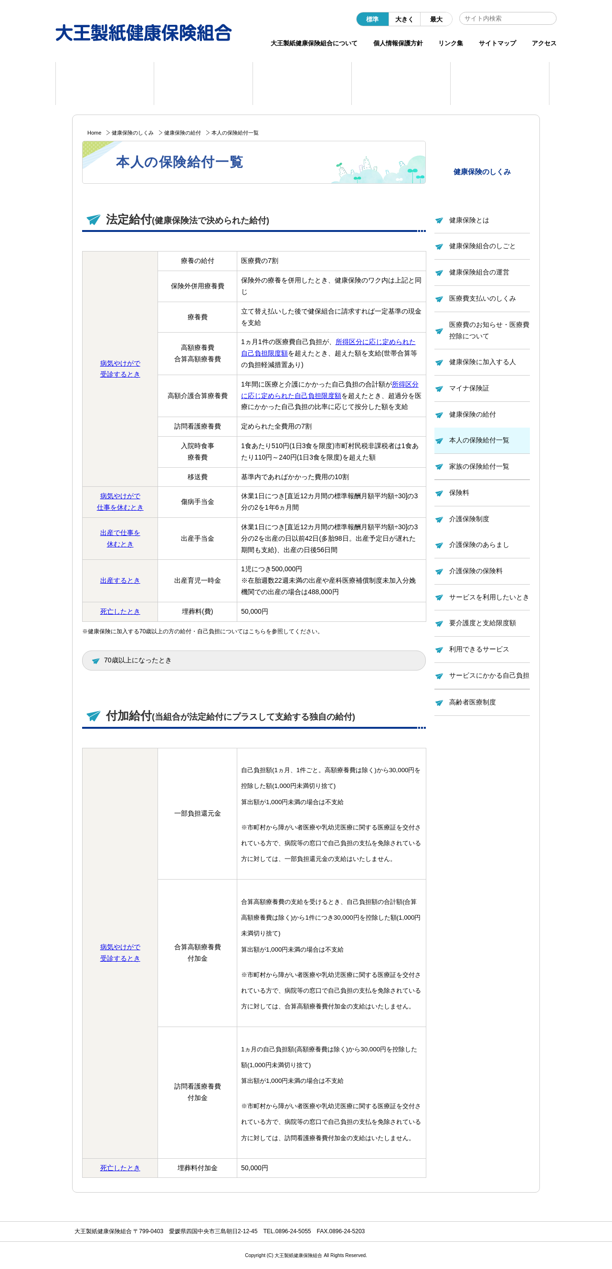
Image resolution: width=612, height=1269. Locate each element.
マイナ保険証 (469, 388)
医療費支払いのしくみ (482, 298)
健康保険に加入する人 (482, 362)
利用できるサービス (479, 649)
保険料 (459, 492)
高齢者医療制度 (472, 702)
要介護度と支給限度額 (482, 623)
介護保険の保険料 (476, 571)
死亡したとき (120, 611)
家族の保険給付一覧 (479, 466)
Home (94, 133)
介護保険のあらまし (479, 544)
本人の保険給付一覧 (479, 440)
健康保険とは (469, 220)
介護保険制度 (469, 519)
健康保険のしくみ (133, 133)
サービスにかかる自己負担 (489, 675)
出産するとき (120, 580)
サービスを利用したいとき (489, 597)
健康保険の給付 (182, 133)
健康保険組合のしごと (482, 246)
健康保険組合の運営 (479, 272)
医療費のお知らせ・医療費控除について (489, 330)
